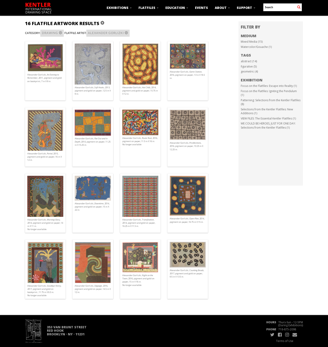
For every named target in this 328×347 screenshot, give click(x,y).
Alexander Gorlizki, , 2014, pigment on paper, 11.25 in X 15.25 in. (92, 141)
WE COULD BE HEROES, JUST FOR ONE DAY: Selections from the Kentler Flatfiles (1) (268, 125)
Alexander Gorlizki (108, 33)
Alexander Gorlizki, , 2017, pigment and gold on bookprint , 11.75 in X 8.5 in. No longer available (44, 290)
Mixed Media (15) (252, 42)
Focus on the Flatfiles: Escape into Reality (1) (269, 86)
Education (176, 7)
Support (246, 7)
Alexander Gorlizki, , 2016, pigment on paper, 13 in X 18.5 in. (187, 75)
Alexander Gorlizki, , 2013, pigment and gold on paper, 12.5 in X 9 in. (93, 90)
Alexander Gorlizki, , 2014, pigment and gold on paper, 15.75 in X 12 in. (140, 90)
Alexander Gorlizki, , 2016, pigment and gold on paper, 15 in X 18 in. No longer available (138, 280)
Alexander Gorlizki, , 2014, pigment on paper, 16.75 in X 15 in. (187, 220)
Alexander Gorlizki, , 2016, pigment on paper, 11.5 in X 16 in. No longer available (140, 141)
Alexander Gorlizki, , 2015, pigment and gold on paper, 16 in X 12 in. (44, 156)
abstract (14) (249, 61)
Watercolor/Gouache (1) (256, 47)
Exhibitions (119, 7)
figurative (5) (249, 66)
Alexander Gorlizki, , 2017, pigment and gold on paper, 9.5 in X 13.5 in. (187, 273)
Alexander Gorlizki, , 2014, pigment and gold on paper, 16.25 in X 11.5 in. (138, 223)
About (222, 7)
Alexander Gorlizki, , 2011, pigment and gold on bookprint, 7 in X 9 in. (44, 78)
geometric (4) (249, 71)
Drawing (52, 33)
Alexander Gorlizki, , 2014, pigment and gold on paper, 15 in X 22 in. (92, 206)
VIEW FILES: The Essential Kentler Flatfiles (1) (268, 118)
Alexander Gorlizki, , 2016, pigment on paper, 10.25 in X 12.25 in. (186, 146)
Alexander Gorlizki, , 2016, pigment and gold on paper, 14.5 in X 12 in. (93, 289)
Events (201, 7)
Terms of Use (284, 341)
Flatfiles (148, 7)
